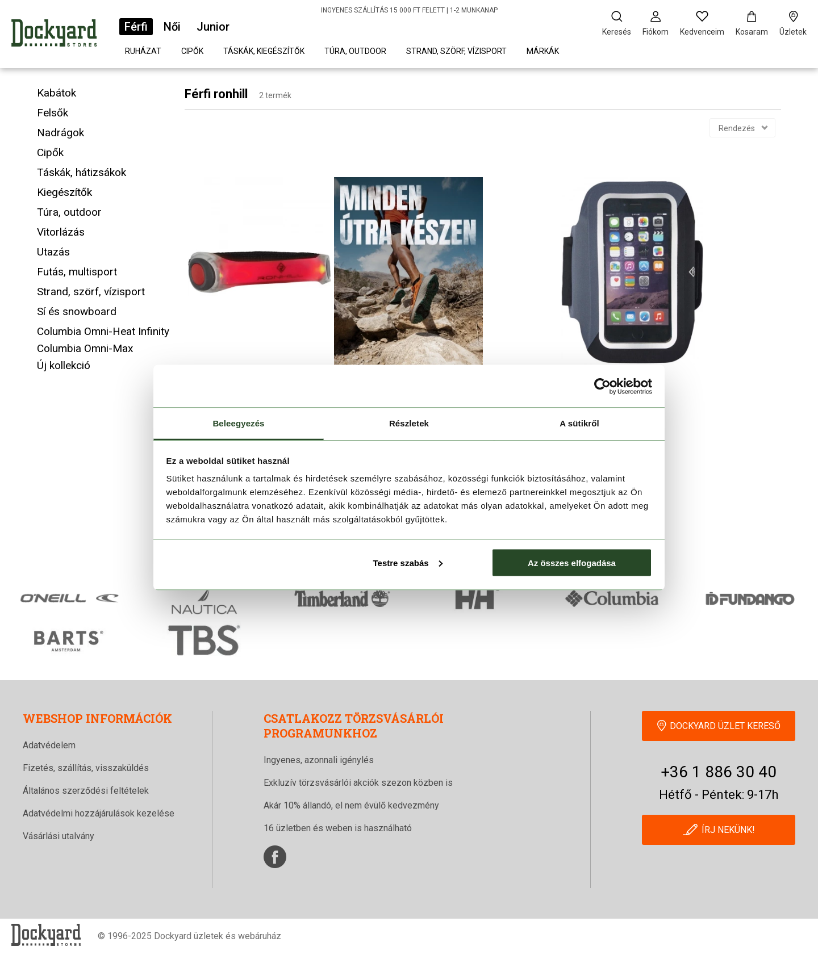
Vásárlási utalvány (58, 836)
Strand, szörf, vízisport (456, 51)
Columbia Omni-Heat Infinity (103, 331)
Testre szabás (407, 562)
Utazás (53, 251)
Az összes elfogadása (572, 562)
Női (172, 26)
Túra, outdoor (355, 51)
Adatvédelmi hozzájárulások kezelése (98, 813)
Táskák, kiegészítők (263, 51)
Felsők (52, 112)
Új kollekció (63, 365)
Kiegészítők (64, 192)
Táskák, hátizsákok (81, 172)
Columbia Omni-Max (85, 348)
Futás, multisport (77, 271)
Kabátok (56, 92)
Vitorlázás (61, 231)
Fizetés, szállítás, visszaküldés (86, 768)
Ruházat (143, 51)
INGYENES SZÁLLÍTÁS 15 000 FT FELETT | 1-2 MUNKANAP (409, 10)
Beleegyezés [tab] (238, 423)
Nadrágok (60, 132)
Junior (213, 26)
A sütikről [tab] (579, 423)
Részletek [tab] (409, 423)
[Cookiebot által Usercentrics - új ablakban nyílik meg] (602, 386)
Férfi (136, 26)
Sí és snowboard (76, 311)
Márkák (543, 51)
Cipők (192, 51)
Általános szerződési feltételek (86, 790)
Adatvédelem (49, 745)
